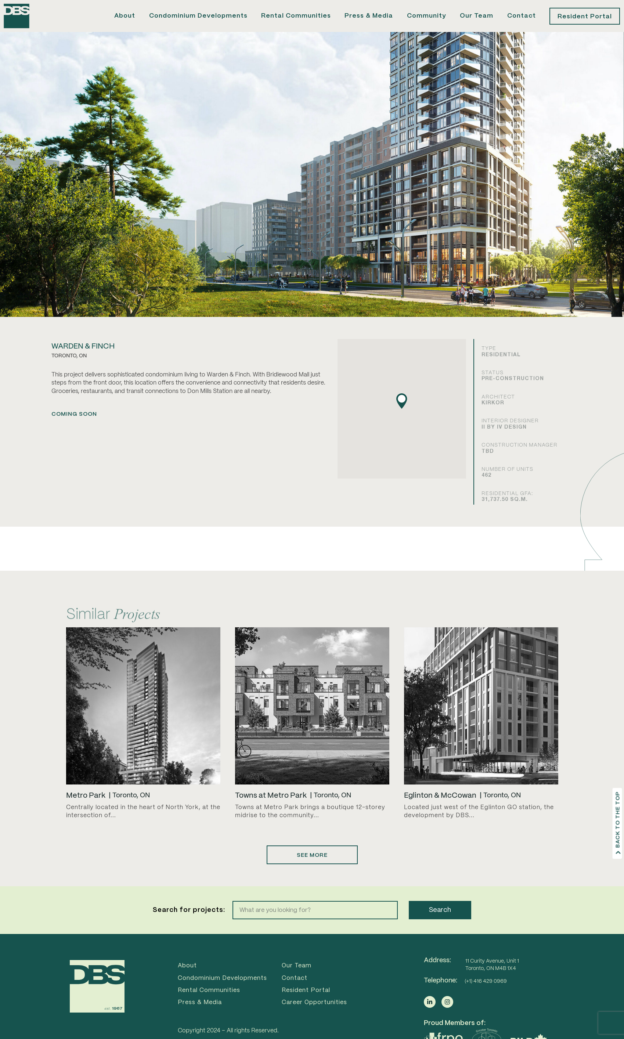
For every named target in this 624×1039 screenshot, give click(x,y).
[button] (401, 415)
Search (440, 924)
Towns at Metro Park (271, 810)
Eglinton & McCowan (440, 810)
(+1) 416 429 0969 (486, 996)
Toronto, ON (131, 810)
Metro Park (85, 810)
